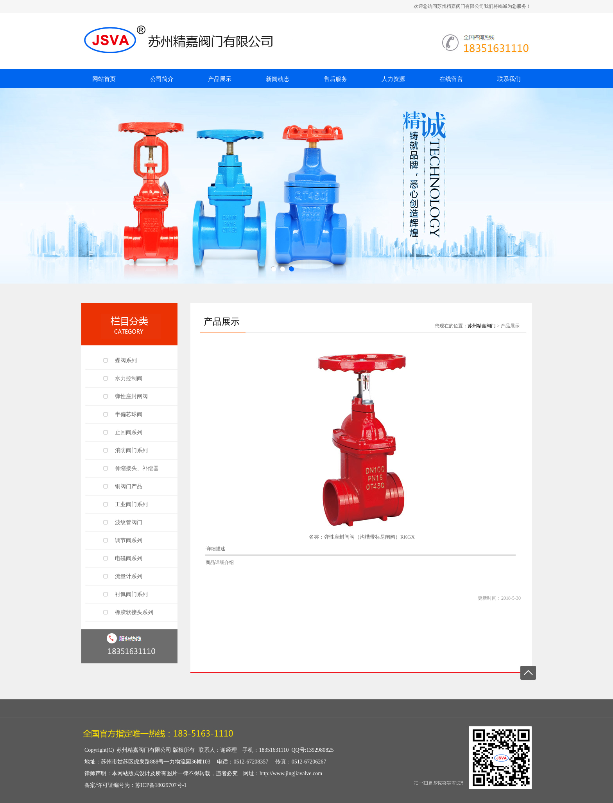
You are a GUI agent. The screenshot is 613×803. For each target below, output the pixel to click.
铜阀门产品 (128, 486)
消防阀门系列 (131, 450)
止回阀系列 (128, 432)
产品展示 (219, 79)
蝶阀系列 (126, 360)
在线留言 (451, 79)
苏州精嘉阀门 (482, 326)
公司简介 (162, 79)
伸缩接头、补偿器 (137, 468)
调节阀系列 (128, 540)
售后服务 (335, 79)
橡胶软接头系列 (134, 612)
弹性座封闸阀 (131, 396)
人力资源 (393, 79)
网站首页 (104, 79)
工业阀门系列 (131, 504)
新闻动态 (277, 79)
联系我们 (509, 79)
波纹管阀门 (128, 522)
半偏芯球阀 (128, 414)
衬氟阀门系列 (131, 594)
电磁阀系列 (128, 558)
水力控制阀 (128, 378)
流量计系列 (128, 576)
